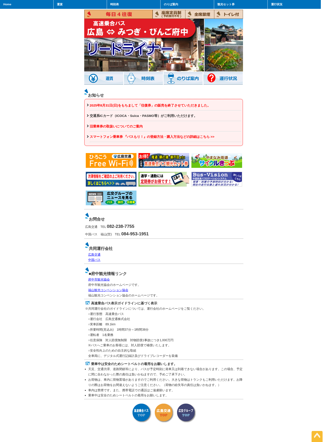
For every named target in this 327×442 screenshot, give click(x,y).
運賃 (60, 4)
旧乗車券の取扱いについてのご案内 (116, 126)
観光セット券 (226, 4)
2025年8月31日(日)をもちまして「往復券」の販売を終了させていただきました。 (150, 105)
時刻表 (114, 4)
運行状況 (276, 4)
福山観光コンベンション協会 (108, 290)
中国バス (94, 260)
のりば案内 (171, 4)
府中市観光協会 (99, 279)
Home (7, 4)
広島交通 (94, 254)
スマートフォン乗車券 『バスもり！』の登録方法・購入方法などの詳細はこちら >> (152, 137)
